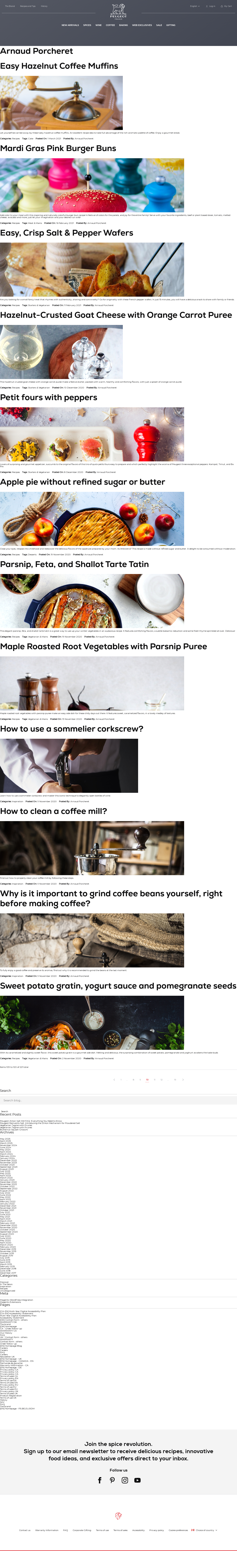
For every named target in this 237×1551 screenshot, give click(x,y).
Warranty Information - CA (14, 1365)
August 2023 (7, 1169)
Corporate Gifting (82, 1530)
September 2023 (8, 1167)
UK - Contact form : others (13, 1337)
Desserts (32, 554)
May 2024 (5, 1149)
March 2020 (6, 1244)
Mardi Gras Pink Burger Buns (58, 148)
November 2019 (8, 1251)
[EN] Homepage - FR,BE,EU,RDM (17, 1408)
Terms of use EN (8, 1380)
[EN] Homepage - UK (11, 1358)
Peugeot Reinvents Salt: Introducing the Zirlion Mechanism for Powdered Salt (40, 1123)
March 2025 (6, 1143)
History (44, 6)
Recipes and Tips (27, 6)
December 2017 (8, 1272)
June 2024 (5, 1147)
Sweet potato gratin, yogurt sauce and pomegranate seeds (118, 985)
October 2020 (7, 1229)
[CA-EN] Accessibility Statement (16, 1313)
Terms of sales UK (9, 1393)
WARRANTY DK (8, 1322)
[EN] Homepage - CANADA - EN (16, 1361)
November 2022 (8, 1184)
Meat (30, 223)
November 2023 (8, 1162)
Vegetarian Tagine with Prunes (16, 1125)
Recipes (16, 138)
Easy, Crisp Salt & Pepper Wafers (66, 232)
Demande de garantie (11, 1363)
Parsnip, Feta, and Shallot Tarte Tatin (74, 564)
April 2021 (5, 1218)
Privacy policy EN (9, 1378)
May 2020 (5, 1240)
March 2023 (6, 1177)
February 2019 (7, 1266)
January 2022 (7, 1203)
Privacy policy (156, 1530)
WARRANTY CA (8, 1330)
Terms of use (102, 1530)
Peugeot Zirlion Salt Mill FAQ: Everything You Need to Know (31, 1121)
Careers (4, 1348)
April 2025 (5, 1141)
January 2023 (7, 1179)
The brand (5, 1324)
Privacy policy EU (9, 1384)
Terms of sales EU (9, 1389)
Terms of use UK (8, 1397)
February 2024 (8, 1156)
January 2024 (7, 1158)
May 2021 (5, 1216)
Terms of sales (120, 1530)
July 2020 (5, 1236)
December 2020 (8, 1225)
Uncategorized (7, 1290)
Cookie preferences (178, 1530)
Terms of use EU (8, 1387)
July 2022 (5, 1192)
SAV (2, 1402)
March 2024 (6, 1154)
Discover (4, 1282)
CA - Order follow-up (11, 1328)
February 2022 (7, 1201)
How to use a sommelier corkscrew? (71, 728)
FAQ (2, 1335)
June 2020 (5, 1238)
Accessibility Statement (12, 1317)
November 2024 (8, 1145)
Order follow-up (8, 1343)
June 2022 (5, 1195)
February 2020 (8, 1247)
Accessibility (138, 1530)
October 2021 (7, 1210)
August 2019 (6, 1255)
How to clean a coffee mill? (53, 811)
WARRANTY (6, 1339)
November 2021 (8, 1208)
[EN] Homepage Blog (11, 1345)
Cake (30, 138)
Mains (39, 223)
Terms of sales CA (9, 1376)
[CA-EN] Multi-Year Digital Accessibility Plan (23, 1311)
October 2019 (7, 1253)
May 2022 (5, 1197)
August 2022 (7, 1190)
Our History (6, 1332)
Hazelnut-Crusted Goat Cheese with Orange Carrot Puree (116, 314)
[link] (210, 6)
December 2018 (8, 1268)
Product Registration (11, 1395)
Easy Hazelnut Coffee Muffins (59, 65)
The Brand (10, 6)
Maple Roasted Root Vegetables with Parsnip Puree (103, 646)
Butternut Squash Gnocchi (14, 1129)
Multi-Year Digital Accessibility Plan (18, 1315)
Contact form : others (11, 1341)
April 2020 (5, 1242)
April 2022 (5, 1199)
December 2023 (8, 1160)
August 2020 (7, 1234)
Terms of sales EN (9, 1382)
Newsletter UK (7, 1356)
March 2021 (6, 1221)
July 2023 (5, 1171)
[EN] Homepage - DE (11, 1367)
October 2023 (7, 1164)
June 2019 (5, 1259)
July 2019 (5, 1257)
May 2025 (5, 1138)
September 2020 (9, 1231)
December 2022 (8, 1182)
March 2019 (6, 1264)
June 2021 (5, 1214)
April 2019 (5, 1262)
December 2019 (8, 1249)
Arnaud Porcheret (84, 138)
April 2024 (5, 1151)
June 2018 (5, 1270)
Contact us (24, 1530)
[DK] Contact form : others (14, 1320)
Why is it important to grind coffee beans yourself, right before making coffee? (111, 898)
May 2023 (5, 1173)
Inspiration (17, 801)
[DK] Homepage (8, 1326)
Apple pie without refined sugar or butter (82, 481)
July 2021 (5, 1212)
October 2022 (7, 1186)
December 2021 (8, 1205)
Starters (32, 305)
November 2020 (8, 1227)
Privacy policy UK (9, 1391)
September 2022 (8, 1188)
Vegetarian (44, 305)
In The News (6, 1284)
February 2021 (7, 1223)
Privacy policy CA (9, 1369)
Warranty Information (46, 1530)
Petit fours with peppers (48, 397)
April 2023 (5, 1175)
